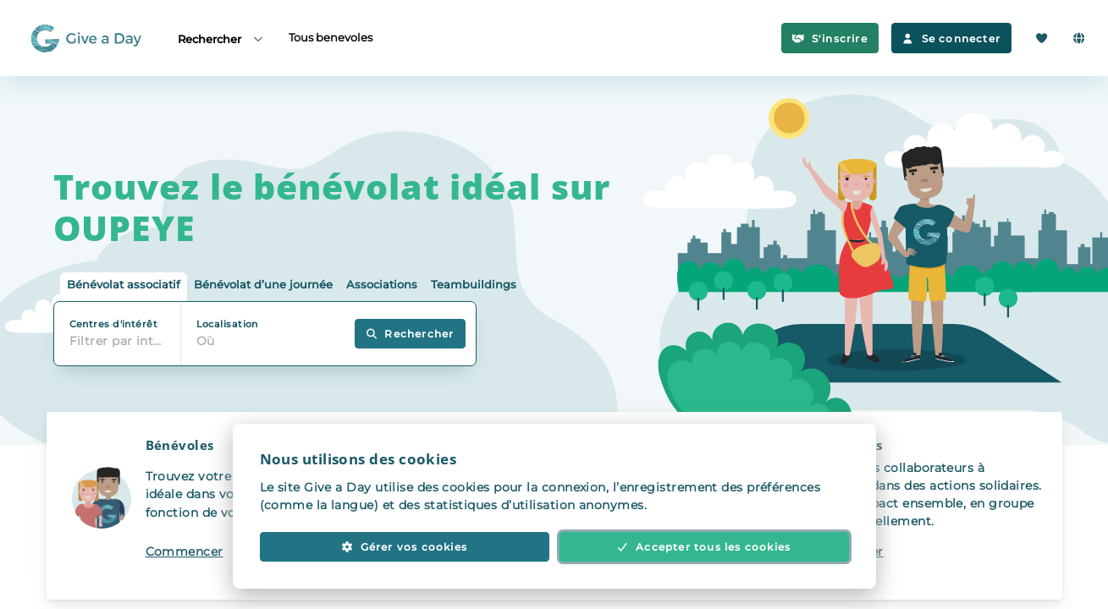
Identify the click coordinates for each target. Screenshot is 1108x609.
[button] (224, 505)
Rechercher (221, 38)
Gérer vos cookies (404, 546)
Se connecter (951, 38)
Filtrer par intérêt (121, 340)
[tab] (123, 287)
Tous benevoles (330, 37)
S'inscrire (830, 38)
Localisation (227, 324)
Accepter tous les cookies (704, 546)
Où (205, 340)
